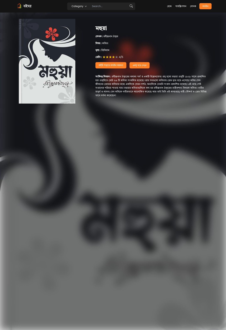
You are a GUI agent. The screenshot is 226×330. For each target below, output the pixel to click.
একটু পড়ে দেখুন (140, 65)
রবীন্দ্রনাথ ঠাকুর (106, 36)
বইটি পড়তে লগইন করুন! (111, 65)
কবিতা (101, 43)
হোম (169, 6)
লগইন (205, 6)
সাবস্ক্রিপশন (180, 6)
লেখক (193, 6)
